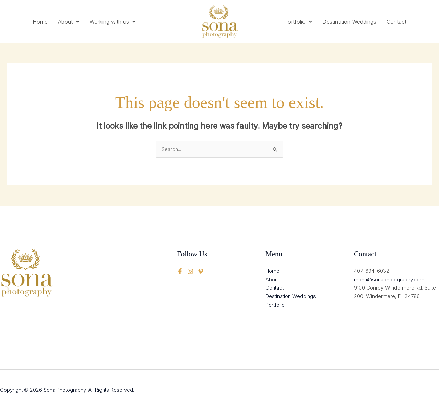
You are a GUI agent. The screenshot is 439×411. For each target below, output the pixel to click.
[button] (68, 22)
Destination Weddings (349, 21)
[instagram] (201, 271)
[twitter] (190, 271)
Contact (396, 21)
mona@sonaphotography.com (389, 279)
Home (40, 21)
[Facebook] (180, 271)
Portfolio (298, 21)
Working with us (112, 21)
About (68, 21)
